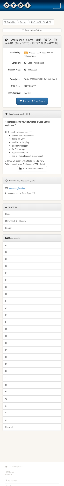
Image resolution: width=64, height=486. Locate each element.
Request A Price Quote (32, 101)
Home (7, 213)
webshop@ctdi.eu (17, 188)
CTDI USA (9, 474)
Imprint (8, 227)
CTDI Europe (10, 472)
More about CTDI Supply (15, 220)
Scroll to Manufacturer (32, 30)
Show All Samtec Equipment (32, 168)
